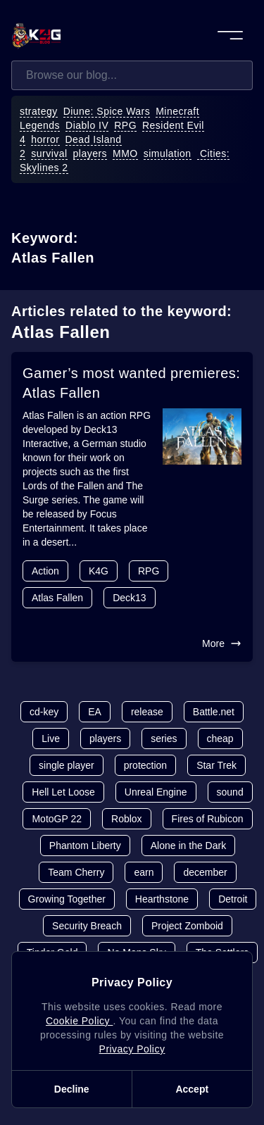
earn (143, 872)
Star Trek (216, 765)
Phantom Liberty (85, 845)
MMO (125, 153)
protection (145, 765)
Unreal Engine (156, 792)
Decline (71, 1089)
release (147, 711)
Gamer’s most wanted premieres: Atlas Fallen (131, 383)
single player (66, 765)
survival (49, 153)
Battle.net (213, 711)
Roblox (126, 818)
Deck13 (129, 597)
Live (51, 738)
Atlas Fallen (57, 597)
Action (45, 571)
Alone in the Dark (188, 845)
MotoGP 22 (57, 818)
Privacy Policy (132, 1049)
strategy (39, 111)
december (205, 872)
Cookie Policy (79, 1020)
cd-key (44, 711)
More (221, 643)
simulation (167, 153)
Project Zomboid (187, 925)
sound (230, 792)
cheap (220, 738)
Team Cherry (76, 872)
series (164, 738)
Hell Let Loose (63, 792)
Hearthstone (162, 899)
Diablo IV (86, 125)
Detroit (232, 899)
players (90, 153)
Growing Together (67, 899)
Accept (191, 1089)
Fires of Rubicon (208, 818)
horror (45, 139)
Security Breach (87, 925)
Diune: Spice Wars (107, 111)
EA (94, 711)
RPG (125, 125)
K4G (98, 571)
